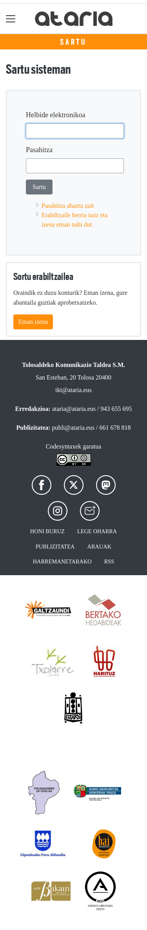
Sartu (73, 42)
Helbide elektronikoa (55, 115)
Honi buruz (47, 531)
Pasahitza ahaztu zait (68, 205)
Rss (109, 561)
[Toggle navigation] (10, 18)
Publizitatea (55, 546)
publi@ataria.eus (73, 427)
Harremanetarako (62, 561)
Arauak (99, 546)
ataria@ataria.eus (74, 408)
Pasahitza (39, 150)
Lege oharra (97, 531)
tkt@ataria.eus (73, 390)
